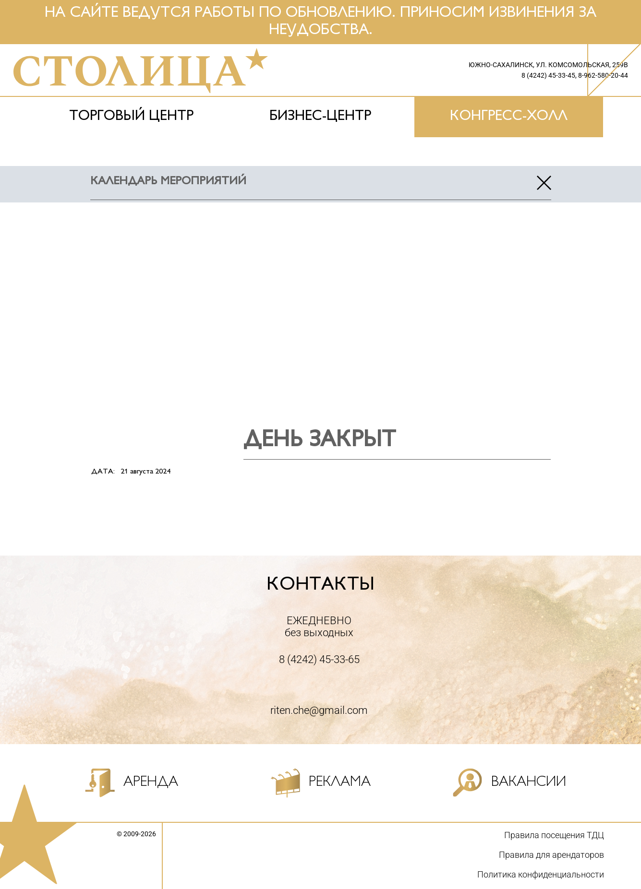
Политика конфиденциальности (540, 874)
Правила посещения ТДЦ (554, 835)
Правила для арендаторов (551, 855)
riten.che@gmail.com (319, 710)
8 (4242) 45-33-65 (319, 659)
